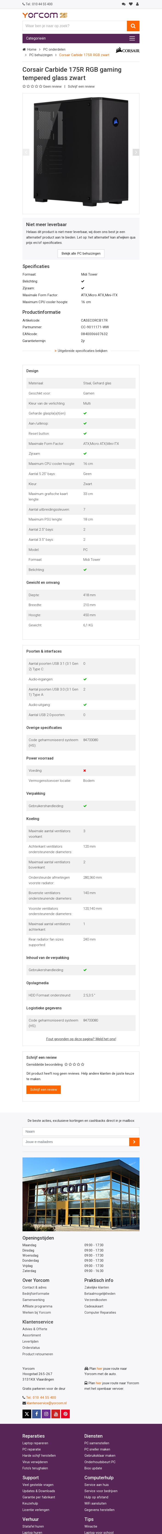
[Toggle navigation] (132, 38)
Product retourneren (37, 1354)
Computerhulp (99, 1477)
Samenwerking (33, 1300)
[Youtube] (55, 1414)
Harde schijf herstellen (39, 1456)
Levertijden (30, 1342)
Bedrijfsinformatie (35, 1294)
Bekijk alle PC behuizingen (81, 253)
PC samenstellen (96, 1443)
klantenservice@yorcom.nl (47, 1403)
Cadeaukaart (93, 1306)
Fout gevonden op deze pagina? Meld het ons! (81, 1039)
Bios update (93, 1468)
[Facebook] (36, 1414)
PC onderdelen (54, 49)
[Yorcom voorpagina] (44, 15)
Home (31, 49)
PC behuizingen (41, 55)
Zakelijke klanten (96, 1287)
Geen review (42, 86)
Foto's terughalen (35, 1468)
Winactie (90, 1526)
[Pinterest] (65, 1414)
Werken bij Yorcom (36, 1313)
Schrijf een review (81, 86)
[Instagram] (46, 1414)
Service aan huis (96, 1485)
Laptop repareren (35, 1443)
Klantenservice (37, 1322)
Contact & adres (34, 1287)
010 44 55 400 (37, 4)
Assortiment (31, 1335)
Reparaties (33, 1436)
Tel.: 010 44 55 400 (41, 1398)
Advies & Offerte (34, 1329)
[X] (26, 1414)
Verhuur (30, 1519)
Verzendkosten (95, 1300)
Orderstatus (31, 1348)
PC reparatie (31, 1449)
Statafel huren (33, 1526)
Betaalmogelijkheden (99, 1294)
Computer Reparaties (100, 1313)
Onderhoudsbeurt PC (99, 1462)
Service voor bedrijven (100, 1491)
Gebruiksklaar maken (99, 1456)
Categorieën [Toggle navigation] (36, 38)
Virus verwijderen (35, 1462)
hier (99, 1369)
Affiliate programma (37, 1306)
